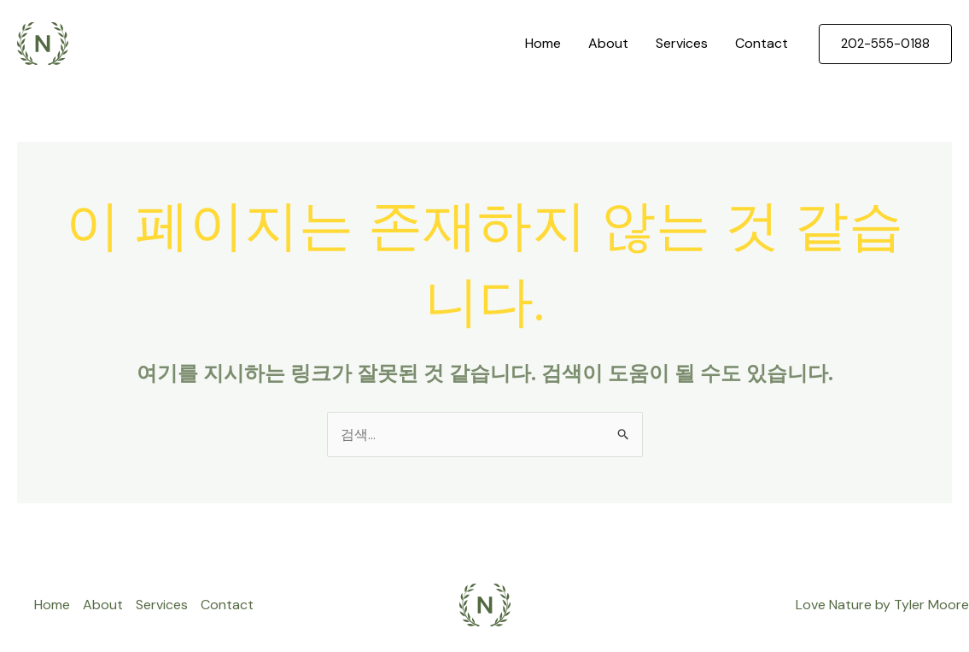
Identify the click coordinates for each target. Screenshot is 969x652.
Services (682, 43)
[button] (885, 44)
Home (543, 43)
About (608, 43)
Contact (761, 43)
